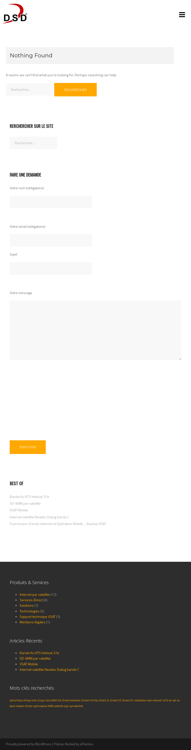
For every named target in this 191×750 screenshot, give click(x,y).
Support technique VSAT (37, 616)
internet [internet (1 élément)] (157, 700)
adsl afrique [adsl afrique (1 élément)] (16, 700)
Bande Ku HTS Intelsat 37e (29, 496)
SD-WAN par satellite (25, 503)
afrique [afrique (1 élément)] (27, 700)
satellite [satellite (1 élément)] (58, 706)
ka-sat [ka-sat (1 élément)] (172, 700)
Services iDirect (31, 599)
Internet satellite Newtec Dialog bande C (39, 517)
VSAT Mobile (19, 510)
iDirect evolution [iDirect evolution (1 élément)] (71, 700)
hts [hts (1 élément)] (59, 700)
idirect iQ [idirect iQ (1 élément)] (104, 700)
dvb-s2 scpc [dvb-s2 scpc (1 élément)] (38, 700)
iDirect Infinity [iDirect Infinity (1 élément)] (89, 700)
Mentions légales (32, 622)
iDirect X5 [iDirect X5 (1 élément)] (127, 700)
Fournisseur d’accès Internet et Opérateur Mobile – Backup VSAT (58, 523)
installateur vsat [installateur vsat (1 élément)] (143, 700)
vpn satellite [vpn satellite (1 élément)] (76, 706)
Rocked (70, 744)
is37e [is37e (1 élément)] (165, 700)
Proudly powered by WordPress (28, 744)
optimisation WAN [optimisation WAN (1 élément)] (43, 706)
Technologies (30, 611)
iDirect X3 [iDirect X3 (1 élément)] (115, 700)
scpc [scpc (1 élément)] (66, 706)
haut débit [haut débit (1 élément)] (51, 700)
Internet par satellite (35, 594)
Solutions (27, 605)
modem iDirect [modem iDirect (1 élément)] (24, 706)
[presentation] (30, 406)
